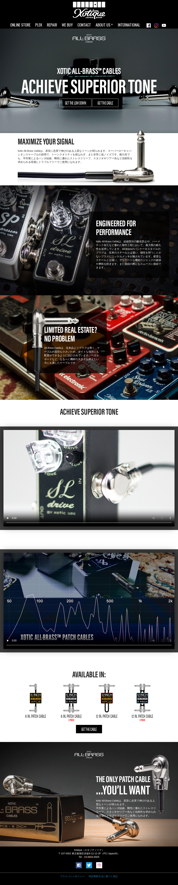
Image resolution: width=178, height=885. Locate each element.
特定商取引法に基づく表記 (103, 876)
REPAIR (52, 25)
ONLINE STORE (20, 25)
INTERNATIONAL (129, 25)
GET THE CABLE (105, 102)
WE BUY (67, 25)
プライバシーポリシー (72, 876)
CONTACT (84, 25)
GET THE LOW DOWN (75, 102)
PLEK (38, 25)
